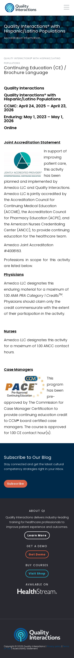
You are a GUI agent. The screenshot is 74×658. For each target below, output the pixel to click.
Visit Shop (37, 573)
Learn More (37, 535)
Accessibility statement (25, 648)
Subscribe (15, 491)
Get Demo (37, 554)
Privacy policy (54, 646)
